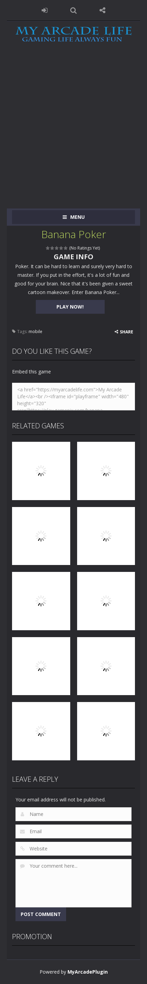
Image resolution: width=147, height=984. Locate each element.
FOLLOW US (102, 10)
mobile (35, 331)
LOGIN (44, 10)
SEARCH (73, 10)
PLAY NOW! (70, 306)
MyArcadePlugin (87, 971)
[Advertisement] (73, 131)
